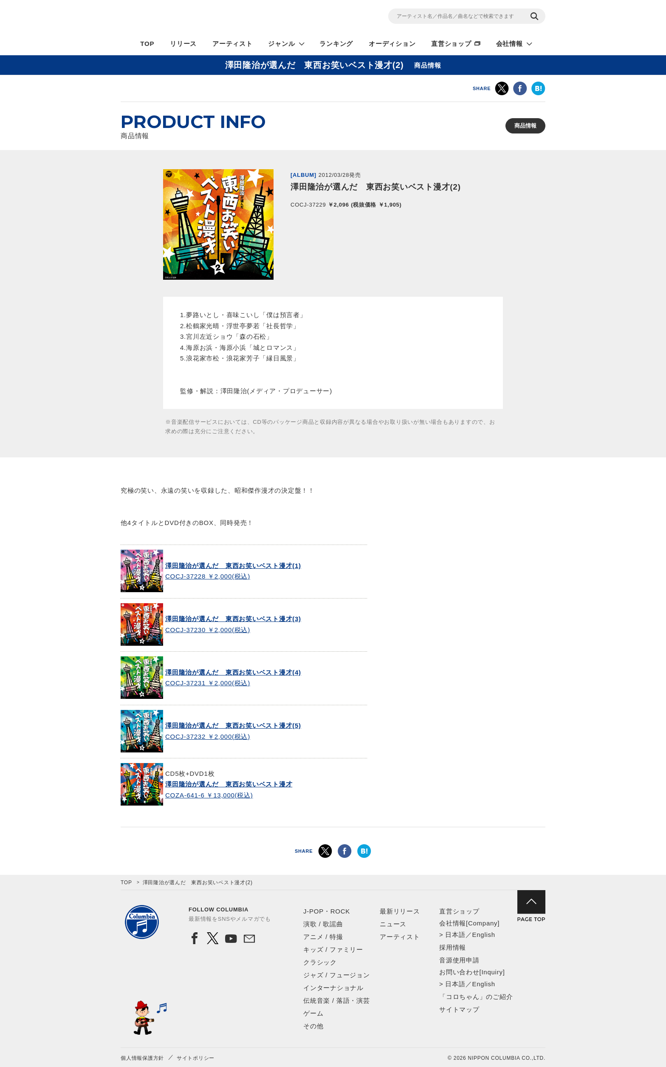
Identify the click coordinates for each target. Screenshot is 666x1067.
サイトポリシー (195, 1058)
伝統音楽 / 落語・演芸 (336, 1000)
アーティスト (232, 43)
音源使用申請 (459, 960)
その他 (313, 1026)
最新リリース (400, 911)
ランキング (336, 43)
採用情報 (452, 947)
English (483, 934)
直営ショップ (451, 43)
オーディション (392, 43)
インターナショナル (333, 987)
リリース (183, 43)
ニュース (393, 924)
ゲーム (313, 1013)
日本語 (455, 934)
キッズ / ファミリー (333, 949)
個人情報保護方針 (142, 1058)
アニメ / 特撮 (323, 936)
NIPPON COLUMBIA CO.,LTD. (197, 17)
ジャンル (281, 43)
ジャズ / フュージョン (336, 975)
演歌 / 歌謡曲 (323, 924)
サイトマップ (459, 1009)
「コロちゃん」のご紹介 (476, 996)
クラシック (320, 962)
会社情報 (509, 43)
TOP (147, 43)
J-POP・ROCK (326, 911)
